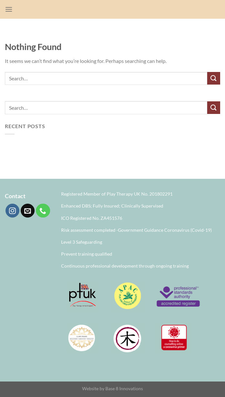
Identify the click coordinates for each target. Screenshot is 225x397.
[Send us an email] (28, 211)
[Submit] (213, 78)
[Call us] (43, 211)
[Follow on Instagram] (12, 211)
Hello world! (18, 146)
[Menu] (9, 9)
